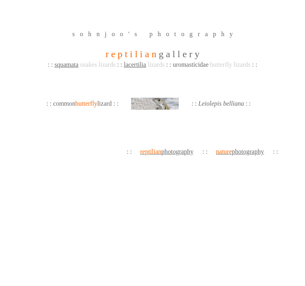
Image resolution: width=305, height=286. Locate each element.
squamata (66, 64)
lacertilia (135, 64)
